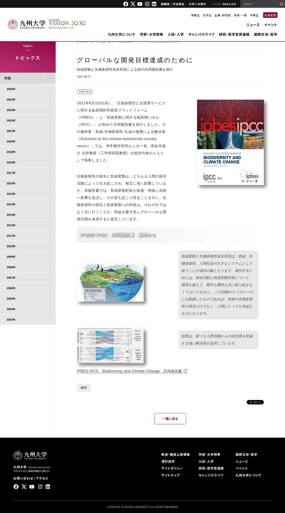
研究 (84, 387)
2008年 (11, 267)
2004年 (11, 309)
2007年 (11, 277)
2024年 (11, 99)
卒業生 (254, 15)
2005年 (11, 298)
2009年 (11, 256)
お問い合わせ (23, 478)
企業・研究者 (223, 15)
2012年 (11, 225)
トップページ (85, 41)
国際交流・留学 (265, 34)
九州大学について (121, 34)
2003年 (11, 319)
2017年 (11, 173)
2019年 (11, 152)
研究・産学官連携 (211, 468)
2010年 (11, 246)
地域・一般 (240, 15)
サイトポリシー (172, 468)
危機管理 (270, 15)
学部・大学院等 (151, 34)
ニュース (253, 24)
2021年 (11, 131)
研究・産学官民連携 (234, 34)
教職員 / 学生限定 (172, 4)
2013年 (11, 214)
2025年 (11, 89)
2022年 (11, 120)
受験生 (195, 15)
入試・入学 (176, 34)
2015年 (11, 194)
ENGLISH (229, 4)
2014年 (11, 204)
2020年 (11, 141)
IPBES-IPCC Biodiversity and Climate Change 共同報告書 (129, 371)
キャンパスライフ (201, 34)
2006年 (11, 288)
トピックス (124, 41)
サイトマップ (170, 475)
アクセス (42, 478)
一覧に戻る (170, 418)
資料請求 (168, 461)
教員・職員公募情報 (175, 454)
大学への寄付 (197, 4)
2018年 (11, 162)
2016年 (11, 183)
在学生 (207, 15)
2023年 (11, 110)
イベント (270, 24)
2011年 (11, 235)
